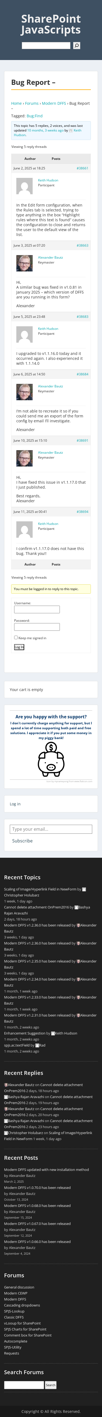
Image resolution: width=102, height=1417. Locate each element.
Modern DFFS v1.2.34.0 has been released (37, 979)
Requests (11, 1353)
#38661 (82, 168)
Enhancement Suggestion (24, 1033)
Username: (22, 603)
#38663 (82, 245)
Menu (10, 9)
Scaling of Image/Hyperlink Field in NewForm (40, 889)
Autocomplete (15, 1341)
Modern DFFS (54, 103)
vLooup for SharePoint (22, 1323)
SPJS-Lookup (14, 1311)
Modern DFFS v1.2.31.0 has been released (37, 1015)
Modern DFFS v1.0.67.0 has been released (37, 1223)
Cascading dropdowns (22, 1305)
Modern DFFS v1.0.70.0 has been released (37, 1187)
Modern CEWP (15, 1293)
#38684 (82, 374)
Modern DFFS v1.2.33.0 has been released (37, 997)
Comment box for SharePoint (28, 1335)
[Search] (76, 45)
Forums (32, 103)
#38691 (82, 440)
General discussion (19, 1287)
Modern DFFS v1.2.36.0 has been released (37, 925)
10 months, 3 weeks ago (45, 130)
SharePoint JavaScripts (51, 24)
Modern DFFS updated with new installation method (46, 1169)
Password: (22, 620)
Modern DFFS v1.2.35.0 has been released (37, 961)
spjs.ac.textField (17, 1045)
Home (16, 103)
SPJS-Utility (12, 1347)
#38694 (82, 511)
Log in (15, 803)
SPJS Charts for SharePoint (25, 1329)
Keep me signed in (32, 638)
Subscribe (22, 841)
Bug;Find (35, 115)
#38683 (82, 316)
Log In (19, 647)
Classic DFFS (14, 1317)
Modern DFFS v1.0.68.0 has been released (37, 1205)
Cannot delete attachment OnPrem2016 (36, 907)
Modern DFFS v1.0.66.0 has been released (37, 1241)
